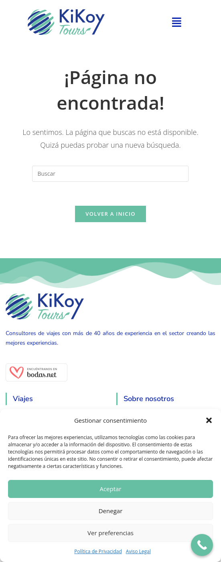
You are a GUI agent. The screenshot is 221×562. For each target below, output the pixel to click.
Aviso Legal (138, 551)
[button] (209, 420)
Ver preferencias (110, 533)
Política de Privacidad (98, 551)
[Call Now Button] (202, 545)
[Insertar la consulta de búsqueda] (110, 174)
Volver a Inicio (110, 214)
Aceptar (110, 489)
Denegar (111, 511)
